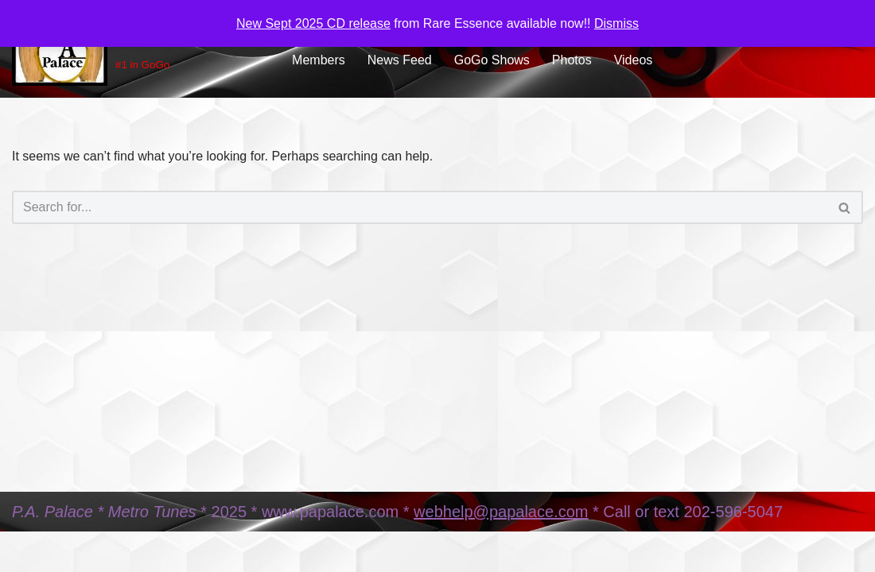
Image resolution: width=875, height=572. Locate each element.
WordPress (153, 551)
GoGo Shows (492, 60)
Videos (633, 60)
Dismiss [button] (616, 23)
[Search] (419, 207)
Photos (572, 60)
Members (318, 60)
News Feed (400, 60)
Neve (26, 551)
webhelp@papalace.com (501, 511)
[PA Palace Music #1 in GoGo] (138, 49)
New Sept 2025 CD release (313, 23)
